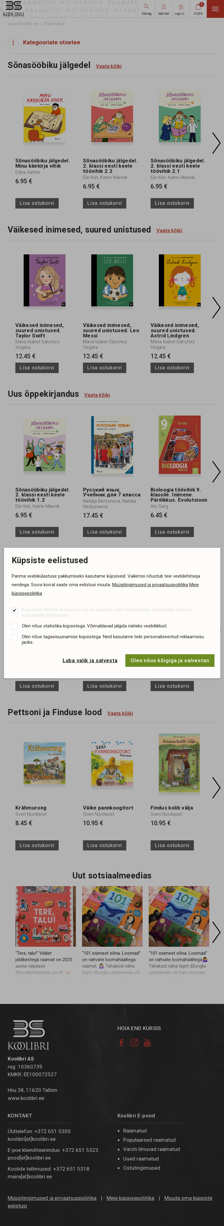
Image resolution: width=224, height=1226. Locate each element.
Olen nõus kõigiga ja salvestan (170, 660)
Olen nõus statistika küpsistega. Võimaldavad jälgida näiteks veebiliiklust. (94, 626)
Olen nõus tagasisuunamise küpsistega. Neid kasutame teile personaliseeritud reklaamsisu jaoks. (113, 639)
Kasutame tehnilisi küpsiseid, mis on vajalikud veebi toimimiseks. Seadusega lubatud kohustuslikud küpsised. (106, 612)
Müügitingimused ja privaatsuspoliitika (150, 584)
